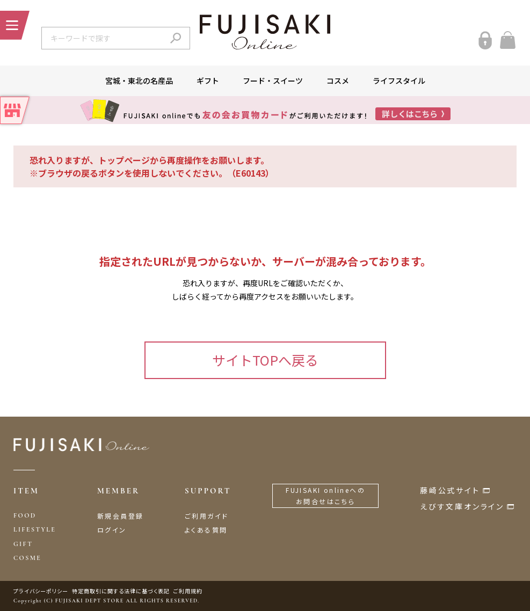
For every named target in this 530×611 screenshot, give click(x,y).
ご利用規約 (187, 591)
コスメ (337, 80)
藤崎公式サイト (450, 490)
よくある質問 (206, 529)
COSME (27, 558)
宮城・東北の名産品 (139, 80)
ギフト (208, 80)
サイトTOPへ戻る (265, 359)
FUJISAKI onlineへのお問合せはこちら (325, 495)
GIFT (23, 544)
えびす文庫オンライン (462, 506)
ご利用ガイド (206, 515)
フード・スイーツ (273, 80)
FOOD (25, 515)
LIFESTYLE (34, 529)
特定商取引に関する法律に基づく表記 (121, 591)
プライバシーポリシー (40, 591)
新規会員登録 (120, 515)
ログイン (112, 529)
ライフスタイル (399, 80)
